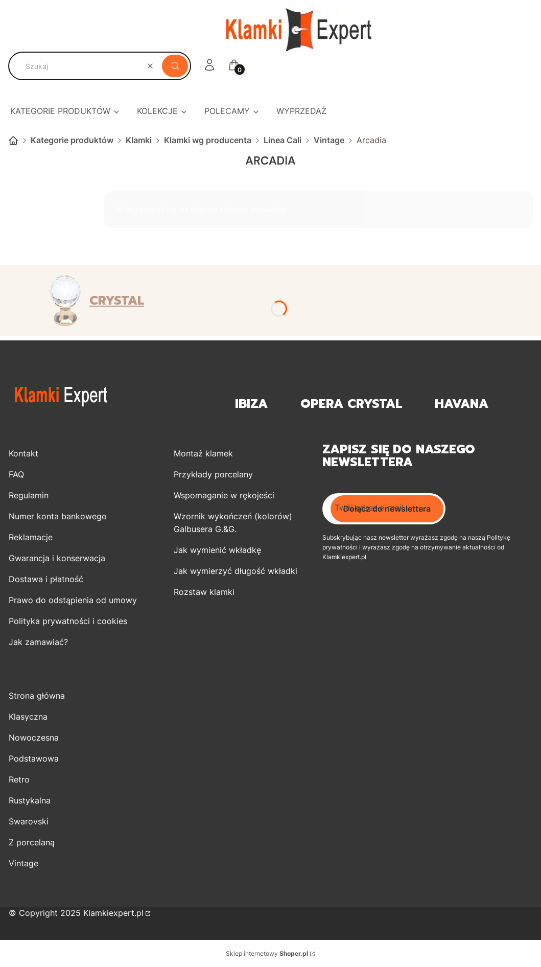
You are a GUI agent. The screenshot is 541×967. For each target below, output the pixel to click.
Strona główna (13, 140)
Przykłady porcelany (213, 474)
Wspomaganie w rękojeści (224, 495)
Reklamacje (31, 537)
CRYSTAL (116, 300)
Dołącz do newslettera (387, 508)
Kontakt (23, 453)
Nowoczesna (34, 737)
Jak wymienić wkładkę (217, 550)
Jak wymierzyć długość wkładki (235, 571)
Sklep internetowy (267, 953)
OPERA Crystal (351, 404)
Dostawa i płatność (46, 579)
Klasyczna (28, 716)
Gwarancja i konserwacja (57, 558)
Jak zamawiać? (38, 642)
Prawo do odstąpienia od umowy (73, 600)
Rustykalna (30, 800)
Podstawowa (34, 758)
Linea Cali (282, 140)
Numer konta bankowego (58, 516)
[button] (175, 66)
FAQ (16, 474)
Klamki (139, 140)
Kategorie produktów (72, 140)
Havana (461, 404)
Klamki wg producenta (207, 140)
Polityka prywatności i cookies (68, 621)
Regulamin (29, 495)
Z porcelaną (32, 842)
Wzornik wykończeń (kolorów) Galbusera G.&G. (233, 522)
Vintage (329, 140)
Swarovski (29, 821)
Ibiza (251, 404)
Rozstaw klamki (204, 592)
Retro (19, 779)
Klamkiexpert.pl (113, 913)
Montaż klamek (203, 453)
